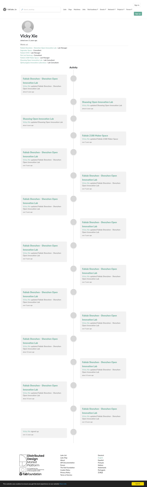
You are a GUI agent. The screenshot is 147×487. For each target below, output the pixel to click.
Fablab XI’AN (25, 53)
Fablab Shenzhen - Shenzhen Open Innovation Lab (38, 48)
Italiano (100, 465)
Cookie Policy (65, 470)
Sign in (136, 5)
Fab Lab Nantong (26, 55)
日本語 (100, 472)
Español (101, 460)
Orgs (70, 9)
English (100, 458)
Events (103, 9)
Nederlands (102, 467)
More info (63, 484)
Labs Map (63, 458)
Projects (120, 9)
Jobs (83, 9)
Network (111, 9)
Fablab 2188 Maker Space (29, 58)
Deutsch (101, 455)
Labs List (63, 455)
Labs (64, 9)
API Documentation (67, 463)
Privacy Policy (65, 472)
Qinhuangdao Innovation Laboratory (33, 63)
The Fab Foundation (67, 467)
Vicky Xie (26, 86)
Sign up (138, 14)
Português (101, 470)
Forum (129, 9)
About (62, 460)
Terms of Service (66, 475)
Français (101, 463)
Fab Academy (93, 9)
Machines (77, 9)
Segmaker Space (26, 50)
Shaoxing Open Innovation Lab (31, 60)
